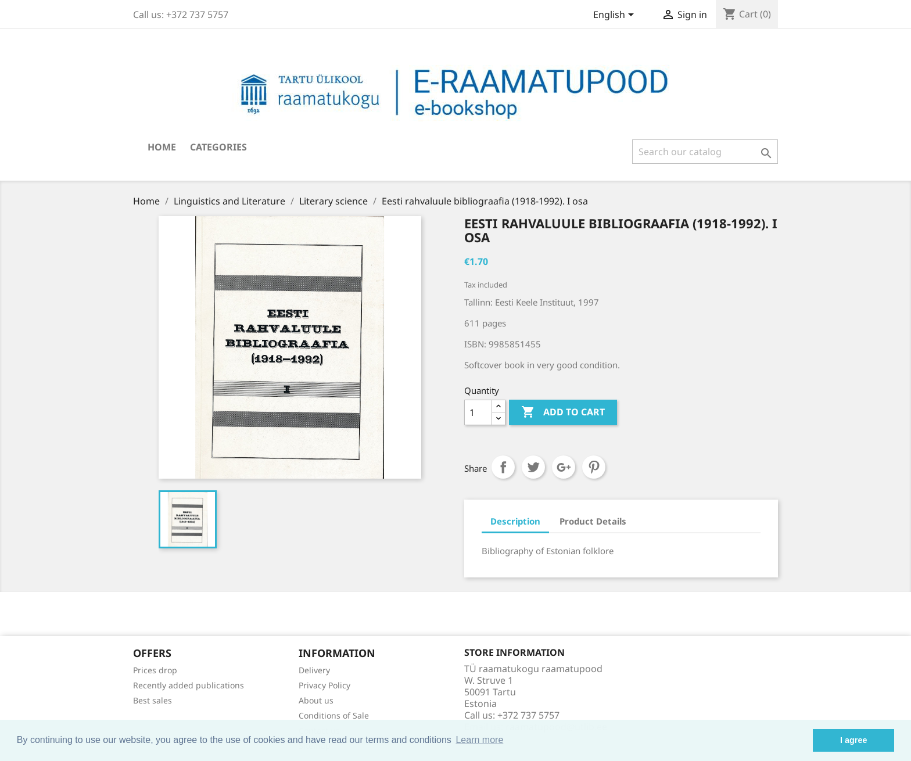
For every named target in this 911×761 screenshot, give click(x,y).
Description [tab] (515, 521)
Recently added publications (188, 685)
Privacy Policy (324, 685)
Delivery (314, 670)
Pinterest (593, 467)
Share (503, 467)
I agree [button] (853, 740)
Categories (218, 147)
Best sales (152, 700)
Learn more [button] (479, 740)
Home (162, 147)
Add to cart (563, 412)
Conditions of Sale (334, 715)
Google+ (563, 467)
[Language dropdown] (615, 16)
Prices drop (155, 670)
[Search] (705, 151)
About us (316, 700)
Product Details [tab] (592, 521)
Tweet (533, 467)
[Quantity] (478, 412)
